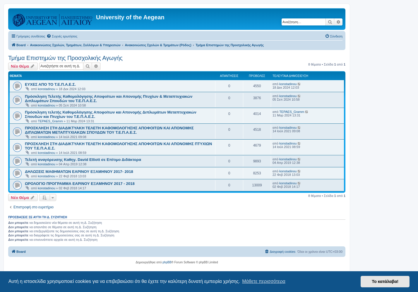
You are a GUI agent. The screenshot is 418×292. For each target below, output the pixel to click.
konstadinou (46, 89)
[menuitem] (62, 36)
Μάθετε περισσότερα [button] (263, 281)
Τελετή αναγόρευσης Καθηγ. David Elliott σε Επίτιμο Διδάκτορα (83, 159)
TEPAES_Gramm (50, 121)
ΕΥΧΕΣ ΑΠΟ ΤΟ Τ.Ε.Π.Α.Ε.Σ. (50, 84)
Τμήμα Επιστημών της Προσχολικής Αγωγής (65, 58)
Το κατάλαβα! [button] (385, 281)
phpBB (166, 262)
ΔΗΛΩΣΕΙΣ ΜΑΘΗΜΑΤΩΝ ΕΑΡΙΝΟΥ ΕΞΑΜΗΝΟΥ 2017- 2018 (79, 171)
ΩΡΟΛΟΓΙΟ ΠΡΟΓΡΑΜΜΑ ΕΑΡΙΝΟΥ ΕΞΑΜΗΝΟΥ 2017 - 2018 (80, 183)
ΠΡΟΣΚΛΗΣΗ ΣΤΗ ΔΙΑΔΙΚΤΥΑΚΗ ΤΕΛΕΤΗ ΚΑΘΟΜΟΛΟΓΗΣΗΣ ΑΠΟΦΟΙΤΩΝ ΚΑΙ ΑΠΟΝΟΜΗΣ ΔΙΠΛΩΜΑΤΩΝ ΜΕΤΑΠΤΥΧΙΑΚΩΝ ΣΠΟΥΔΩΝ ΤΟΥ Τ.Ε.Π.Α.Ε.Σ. (109, 130)
